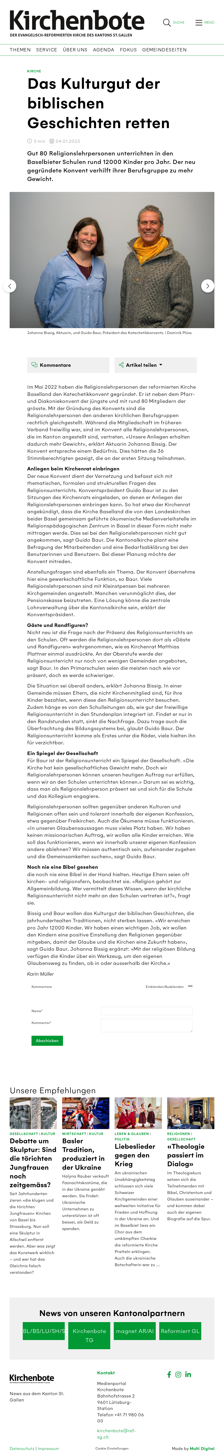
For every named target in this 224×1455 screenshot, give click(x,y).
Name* (37, 1011)
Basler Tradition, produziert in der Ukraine (83, 1154)
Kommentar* (41, 1023)
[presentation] (9, 285)
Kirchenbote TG (89, 1336)
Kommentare (51, 365)
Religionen (178, 1134)
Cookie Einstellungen (112, 1448)
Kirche (34, 71)
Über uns (75, 50)
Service (46, 50)
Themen (20, 50)
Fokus (128, 50)
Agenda (103, 50)
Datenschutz (22, 1448)
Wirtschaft (74, 1134)
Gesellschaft (24, 1134)
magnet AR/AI (135, 1331)
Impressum (48, 1448)
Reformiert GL (180, 1331)
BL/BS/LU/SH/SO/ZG (44, 1331)
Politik (122, 1139)
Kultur (48, 1134)
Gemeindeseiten (164, 50)
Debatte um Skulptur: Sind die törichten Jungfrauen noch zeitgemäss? (33, 1163)
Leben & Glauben (132, 1134)
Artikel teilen (138, 365)
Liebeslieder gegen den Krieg (135, 1155)
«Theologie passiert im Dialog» (186, 1155)
